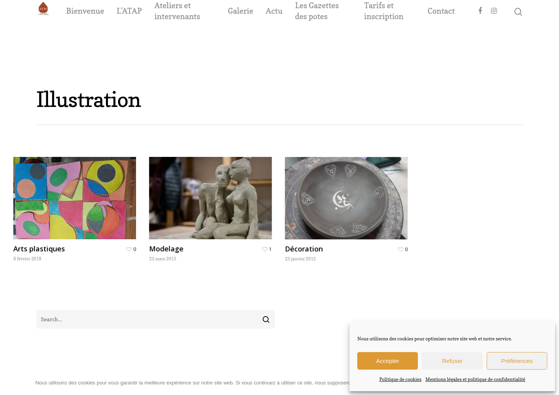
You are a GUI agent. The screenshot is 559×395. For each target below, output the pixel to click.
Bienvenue (122, 36)
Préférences (517, 361)
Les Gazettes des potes (340, 36)
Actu (297, 36)
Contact (441, 36)
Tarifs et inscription (395, 36)
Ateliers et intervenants (214, 36)
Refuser (452, 361)
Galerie (264, 36)
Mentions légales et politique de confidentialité (475, 379)
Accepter (387, 361)
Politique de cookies (400, 379)
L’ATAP (166, 36)
